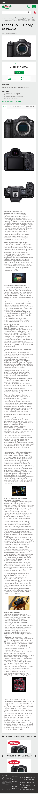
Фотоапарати (7, 20)
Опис (4, 106)
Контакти (14, 786)
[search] (29, 12)
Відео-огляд (30, 106)
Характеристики (16, 106)
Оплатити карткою (12, 78)
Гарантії (14, 781)
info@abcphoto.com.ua (6, 779)
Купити (19, 72)
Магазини (15, 776)
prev (3, 736)
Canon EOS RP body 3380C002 (27, 777)
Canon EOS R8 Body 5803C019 (27, 789)
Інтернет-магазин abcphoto (11, 18)
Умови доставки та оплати (11, 101)
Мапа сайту (15, 788)
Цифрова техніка (28, 18)
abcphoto (7, 7)
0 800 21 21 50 (6, 776)
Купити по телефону (24, 78)
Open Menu (34, 6)
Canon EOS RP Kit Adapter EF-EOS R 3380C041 (27, 786)
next (35, 736)
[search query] (14, 12)
